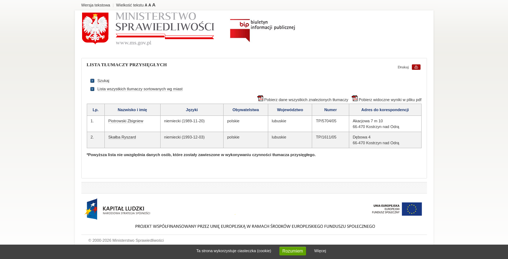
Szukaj (103, 80)
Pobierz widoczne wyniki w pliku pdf (386, 99)
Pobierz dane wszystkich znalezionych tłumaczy (303, 99)
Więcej (320, 251)
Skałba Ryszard (122, 137)
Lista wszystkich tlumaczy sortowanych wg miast (140, 89)
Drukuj (403, 67)
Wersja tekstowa (96, 5)
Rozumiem (292, 251)
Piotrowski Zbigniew (125, 121)
